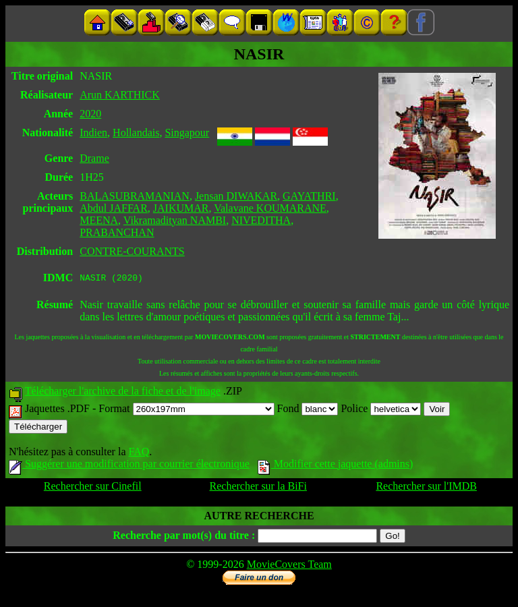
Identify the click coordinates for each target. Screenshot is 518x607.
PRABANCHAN (117, 232)
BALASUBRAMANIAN (135, 196)
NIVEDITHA (261, 220)
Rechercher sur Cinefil (93, 488)
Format (186, 410)
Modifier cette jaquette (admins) (335, 465)
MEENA (99, 220)
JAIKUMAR (181, 208)
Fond (308, 410)
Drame (94, 158)
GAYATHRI (309, 196)
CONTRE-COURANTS (132, 251)
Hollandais (136, 132)
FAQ (138, 453)
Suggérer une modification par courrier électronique (129, 465)
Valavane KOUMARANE (270, 208)
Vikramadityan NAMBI (174, 220)
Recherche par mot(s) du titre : (184, 537)
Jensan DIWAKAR (236, 196)
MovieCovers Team (289, 566)
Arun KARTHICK (120, 94)
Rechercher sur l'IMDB (426, 488)
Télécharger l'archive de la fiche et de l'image (123, 393)
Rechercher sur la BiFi (258, 488)
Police (381, 410)
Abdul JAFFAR (114, 208)
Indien (93, 132)
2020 (90, 113)
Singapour (187, 132)
